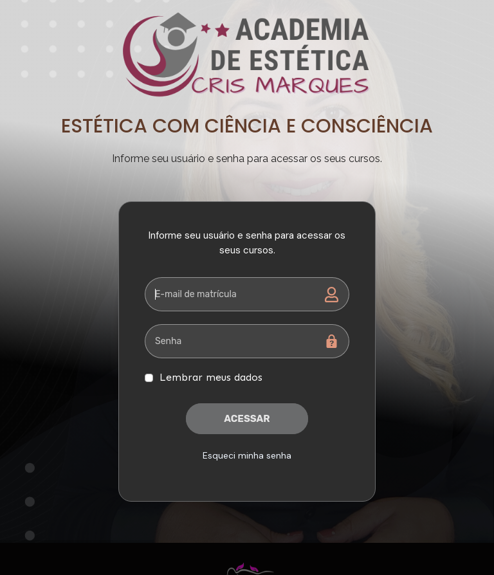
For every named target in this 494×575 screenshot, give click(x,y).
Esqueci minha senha (247, 455)
